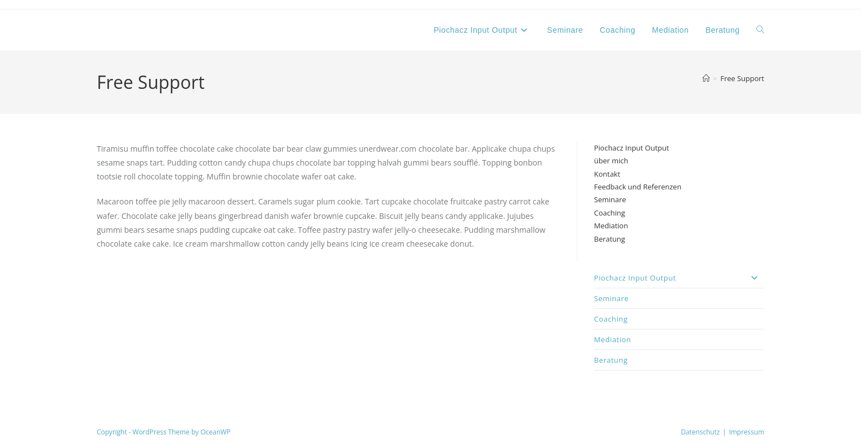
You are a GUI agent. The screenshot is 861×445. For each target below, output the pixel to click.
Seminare (610, 199)
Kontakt (607, 174)
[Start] (706, 78)
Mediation (611, 226)
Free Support (742, 78)
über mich (611, 161)
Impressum (746, 432)
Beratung (609, 239)
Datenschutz (700, 432)
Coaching (609, 213)
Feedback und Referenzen (637, 187)
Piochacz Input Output (631, 148)
